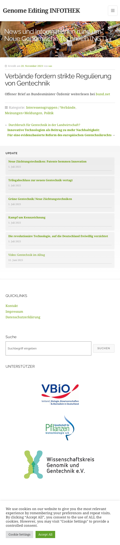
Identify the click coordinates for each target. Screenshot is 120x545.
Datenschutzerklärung (23, 317)
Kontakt (12, 305)
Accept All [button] (45, 534)
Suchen (103, 348)
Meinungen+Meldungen (23, 113)
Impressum (14, 311)
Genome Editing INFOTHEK (41, 10)
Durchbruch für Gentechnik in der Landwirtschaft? (44, 125)
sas (50, 65)
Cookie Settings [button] (19, 534)
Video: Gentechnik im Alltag (26, 255)
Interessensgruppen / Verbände (50, 107)
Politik (49, 113)
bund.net (103, 94)
